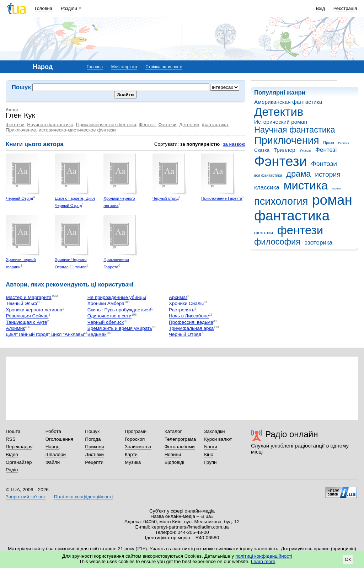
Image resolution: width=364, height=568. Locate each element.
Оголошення (59, 439)
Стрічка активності (163, 66)
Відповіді (174, 462)
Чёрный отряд (165, 198)
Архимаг (178, 297)
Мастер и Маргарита (28, 297)
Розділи (69, 8)
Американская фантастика (288, 102)
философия (277, 241)
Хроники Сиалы (186, 303)
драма (298, 173)
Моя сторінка (124, 66)
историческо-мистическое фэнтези (77, 130)
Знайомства (138, 446)
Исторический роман (280, 122)
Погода (93, 439)
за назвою (234, 144)
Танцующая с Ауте (26, 322)
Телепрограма (180, 439)
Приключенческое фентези (106, 124)
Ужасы (305, 150)
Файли (53, 462)
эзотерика (319, 242)
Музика (133, 462)
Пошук (92, 431)
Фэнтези (280, 161)
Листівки (94, 454)
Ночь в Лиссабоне (189, 316)
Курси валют (218, 439)
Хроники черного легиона (34, 309)
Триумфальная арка (191, 328)
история (327, 174)
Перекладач (19, 446)
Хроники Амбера (105, 303)
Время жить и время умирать (119, 328)
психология (281, 201)
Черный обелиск (105, 322)
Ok (348, 559)
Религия (343, 143)
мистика (306, 185)
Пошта (13, 431)
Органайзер (19, 462)
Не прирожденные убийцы (116, 297)
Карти (131, 454)
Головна (43, 8)
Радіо (12, 469)
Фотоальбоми (180, 446)
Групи (210, 462)
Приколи (94, 446)
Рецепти (94, 462)
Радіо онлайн (291, 434)
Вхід (320, 8)
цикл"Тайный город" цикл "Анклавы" (46, 334)
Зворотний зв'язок (26, 496)
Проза (328, 142)
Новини (173, 454)
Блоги (210, 446)
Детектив (278, 111)
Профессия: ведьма (191, 322)
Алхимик (15, 328)
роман (332, 200)
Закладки (214, 431)
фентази (263, 232)
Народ (53, 446)
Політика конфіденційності (83, 496)
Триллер (284, 150)
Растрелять (181, 309)
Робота (53, 431)
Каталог (173, 431)
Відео (12, 454)
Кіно (208, 454)
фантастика (292, 215)
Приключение (21, 130)
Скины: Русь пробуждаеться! (119, 309)
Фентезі (326, 149)
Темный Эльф (21, 303)
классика (266, 187)
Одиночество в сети (109, 316)
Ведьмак (97, 334)
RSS (11, 439)
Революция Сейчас (27, 316)
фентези (300, 230)
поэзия (336, 188)
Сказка (261, 150)
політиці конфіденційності (263, 556)
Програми (135, 431)
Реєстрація (345, 8)
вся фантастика (268, 175)
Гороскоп (135, 439)
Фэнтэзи (324, 163)
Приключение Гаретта (221, 198)
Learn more (263, 561)
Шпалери (56, 454)
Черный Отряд (19, 198)
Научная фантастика (294, 129)
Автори (16, 284)
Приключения (286, 140)
